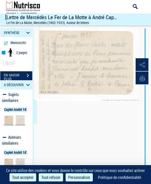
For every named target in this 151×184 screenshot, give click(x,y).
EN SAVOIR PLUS (18, 76)
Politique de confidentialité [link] (119, 177)
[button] (142, 65)
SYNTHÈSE (18, 32)
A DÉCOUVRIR (18, 84)
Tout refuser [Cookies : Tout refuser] (51, 177)
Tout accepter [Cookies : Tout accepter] (23, 177)
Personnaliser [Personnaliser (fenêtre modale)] (79, 177)
